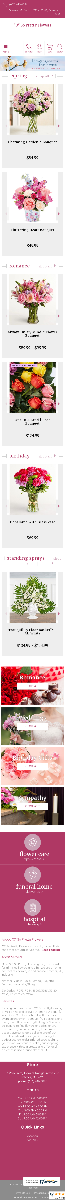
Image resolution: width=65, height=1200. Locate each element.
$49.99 (32, 245)
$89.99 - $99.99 (32, 347)
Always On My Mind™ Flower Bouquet (32, 334)
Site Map (46, 1197)
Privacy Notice (42, 1192)
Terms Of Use (22, 1192)
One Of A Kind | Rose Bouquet (32, 421)
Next (59, 126)
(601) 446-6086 (18, 4)
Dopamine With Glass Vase (32, 522)
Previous (5, 126)
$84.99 (32, 157)
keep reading (51, 950)
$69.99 (32, 537)
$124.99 (32, 435)
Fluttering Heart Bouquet (32, 230)
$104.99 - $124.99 (32, 645)
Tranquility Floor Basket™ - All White (32, 631)
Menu (6, 51)
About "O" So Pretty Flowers (23, 939)
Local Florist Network (25, 1197)
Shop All (42, 76)
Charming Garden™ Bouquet (32, 142)
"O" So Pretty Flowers (32, 25)
